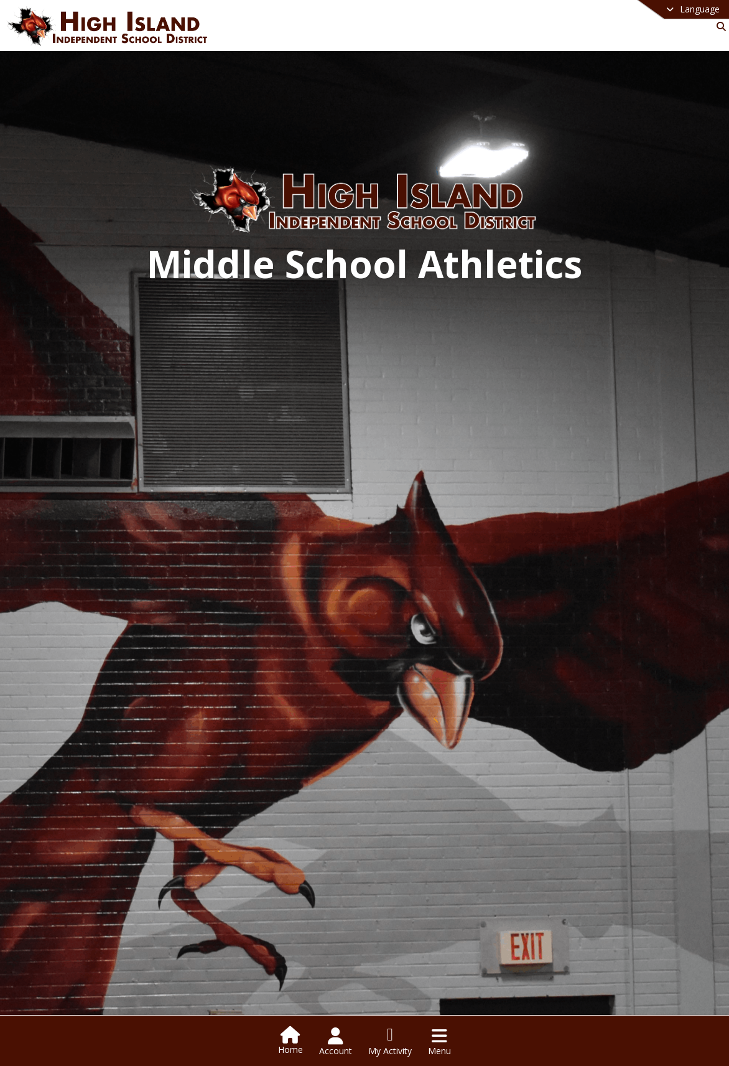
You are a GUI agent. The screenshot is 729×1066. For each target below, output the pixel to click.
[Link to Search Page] (719, 26)
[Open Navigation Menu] (439, 1041)
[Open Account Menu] (335, 1041)
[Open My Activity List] (390, 1041)
